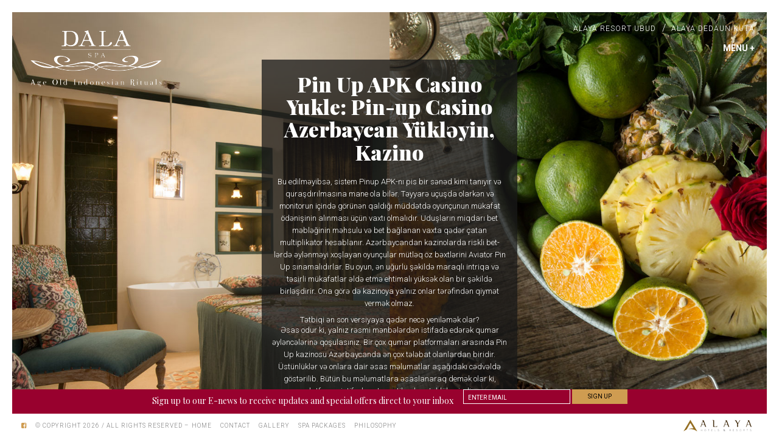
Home (202, 425)
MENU (739, 48)
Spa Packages (322, 425)
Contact (235, 425)
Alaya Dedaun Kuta (713, 28)
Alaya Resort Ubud (614, 28)
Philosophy (375, 425)
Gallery (274, 425)
